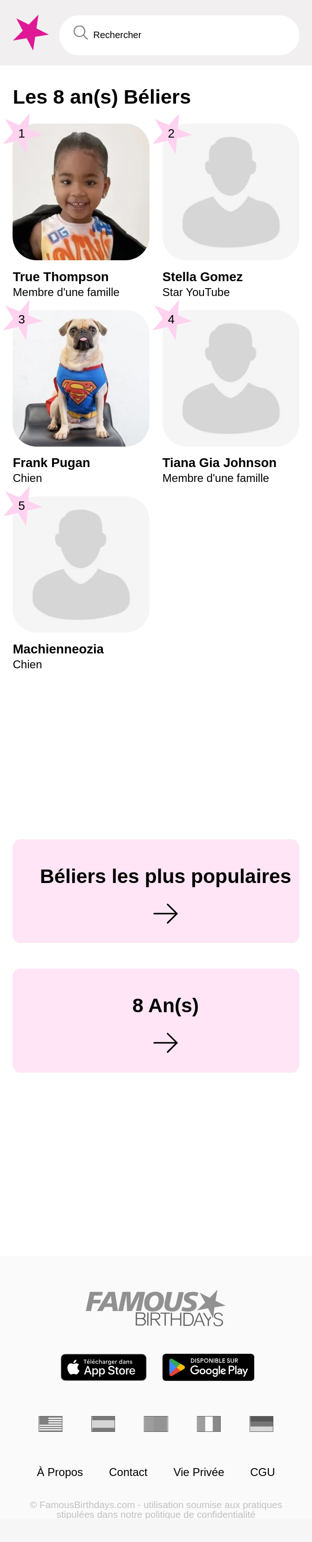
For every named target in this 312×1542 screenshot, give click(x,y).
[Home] (156, 1308)
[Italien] (209, 1424)
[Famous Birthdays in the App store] (103, 1367)
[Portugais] (156, 1424)
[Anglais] (51, 1424)
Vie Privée (198, 1472)
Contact (128, 1472)
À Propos (60, 1472)
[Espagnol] (103, 1424)
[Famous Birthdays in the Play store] (208, 1367)
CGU (262, 1472)
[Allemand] (262, 1424)
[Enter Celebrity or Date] (179, 35)
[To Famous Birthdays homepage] (29, 32)
